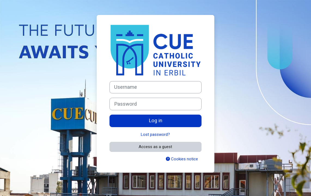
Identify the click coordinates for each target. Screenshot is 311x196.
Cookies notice (182, 159)
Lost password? (155, 134)
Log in (155, 121)
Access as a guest (155, 146)
